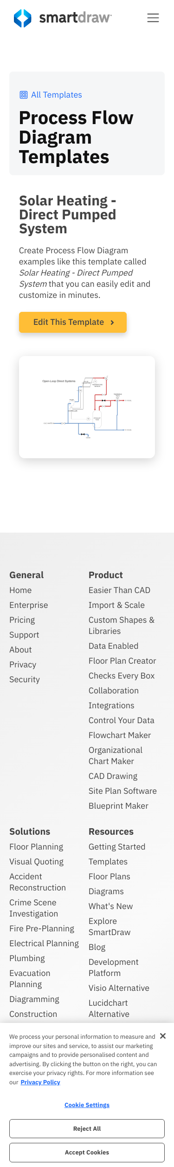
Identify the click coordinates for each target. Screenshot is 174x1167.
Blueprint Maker (118, 805)
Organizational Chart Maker (115, 755)
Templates (108, 861)
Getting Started (117, 846)
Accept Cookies (87, 1152)
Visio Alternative (119, 987)
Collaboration (114, 690)
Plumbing (27, 958)
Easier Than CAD (120, 590)
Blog (97, 947)
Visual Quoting (36, 861)
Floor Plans (109, 876)
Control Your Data (122, 720)
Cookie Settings (87, 1105)
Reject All (87, 1129)
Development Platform (114, 967)
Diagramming (34, 999)
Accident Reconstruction (37, 882)
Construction (33, 1014)
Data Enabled (114, 645)
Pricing (22, 619)
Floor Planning (36, 846)
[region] (87, 1095)
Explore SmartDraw (110, 926)
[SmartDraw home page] (63, 18)
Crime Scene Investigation (33, 908)
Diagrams (106, 891)
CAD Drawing (113, 776)
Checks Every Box (122, 675)
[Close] (163, 1036)
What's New (111, 906)
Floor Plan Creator (122, 660)
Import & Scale (117, 605)
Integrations (112, 705)
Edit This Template (68, 321)
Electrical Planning (44, 943)
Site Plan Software (123, 790)
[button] (153, 18)
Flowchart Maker (120, 735)
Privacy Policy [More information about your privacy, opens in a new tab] (40, 1082)
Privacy (22, 664)
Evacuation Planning (30, 978)
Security (24, 679)
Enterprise (28, 605)
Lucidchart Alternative (109, 1008)
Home (20, 590)
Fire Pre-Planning (41, 928)
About (20, 649)
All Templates (50, 94)
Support (24, 634)
